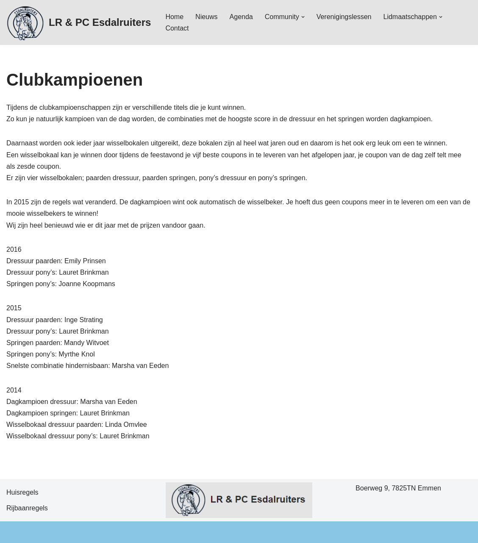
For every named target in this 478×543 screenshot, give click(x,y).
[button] (303, 17)
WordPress (114, 532)
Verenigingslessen (344, 16)
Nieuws (206, 16)
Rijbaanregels (27, 508)
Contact (177, 28)
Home (174, 16)
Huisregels (22, 492)
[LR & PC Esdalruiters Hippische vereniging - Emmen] (78, 22)
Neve (14, 532)
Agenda (241, 16)
